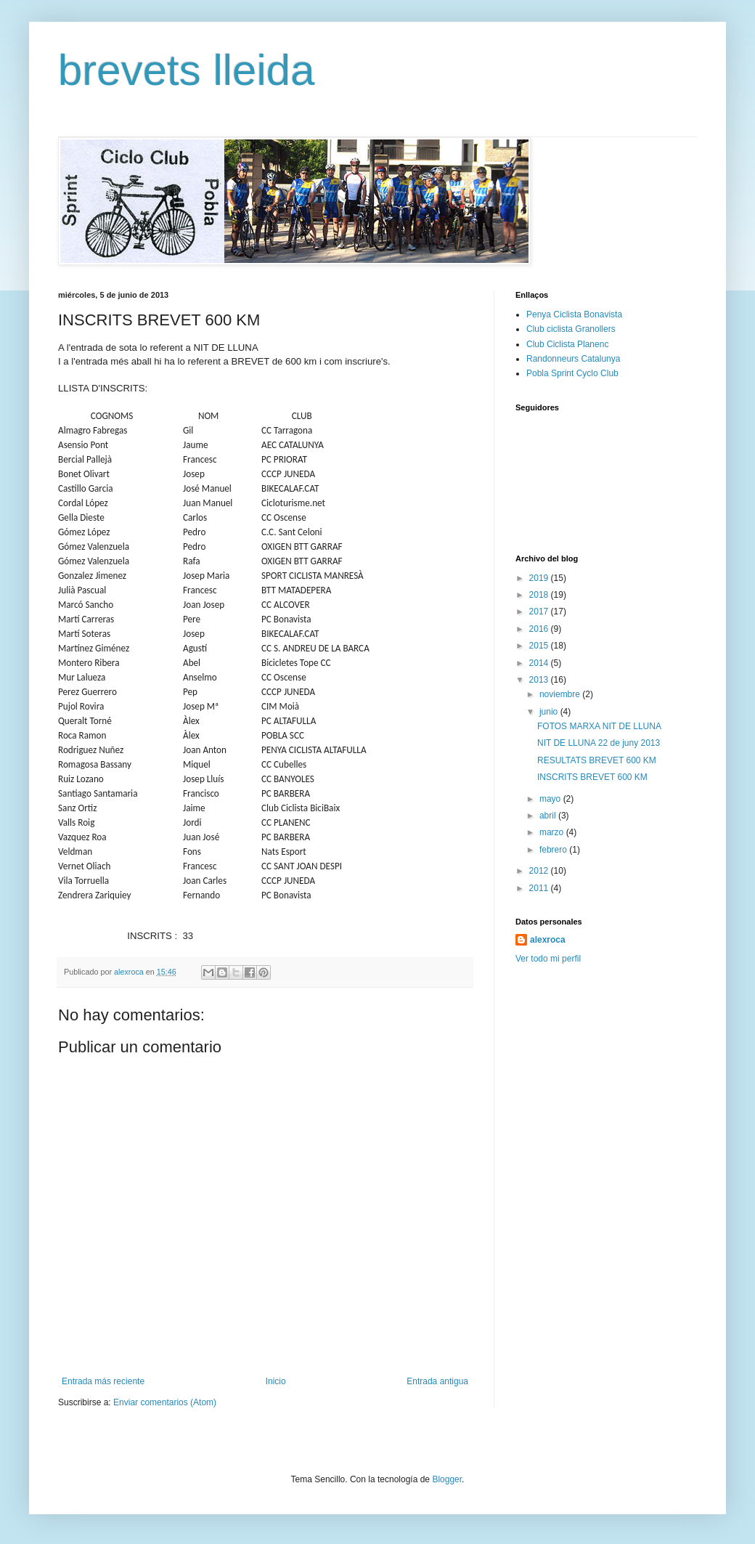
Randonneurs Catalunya (573, 359)
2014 (540, 663)
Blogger (447, 1479)
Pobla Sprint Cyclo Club (572, 373)
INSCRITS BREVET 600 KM (592, 777)
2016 (540, 629)
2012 (540, 871)
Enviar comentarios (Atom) (164, 1402)
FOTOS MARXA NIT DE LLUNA (599, 726)
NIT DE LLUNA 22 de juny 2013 (598, 743)
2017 (540, 611)
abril (548, 815)
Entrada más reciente (103, 1381)
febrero (554, 850)
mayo (551, 799)
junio (549, 712)
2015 (540, 646)
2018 (540, 595)
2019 (540, 578)
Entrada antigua (437, 1381)
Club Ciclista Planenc (567, 344)
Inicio (276, 1381)
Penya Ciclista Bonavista (574, 314)
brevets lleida (186, 70)
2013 (540, 680)
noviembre (560, 694)
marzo (552, 832)
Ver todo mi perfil (548, 959)
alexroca (548, 940)
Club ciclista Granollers (571, 329)
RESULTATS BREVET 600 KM (596, 760)
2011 (540, 888)
